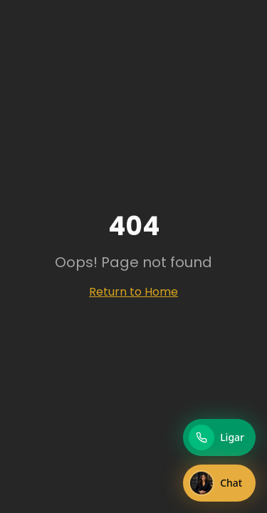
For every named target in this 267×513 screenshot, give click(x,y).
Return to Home (133, 292)
